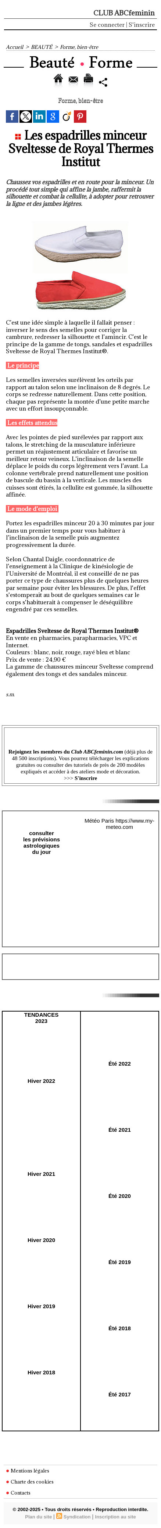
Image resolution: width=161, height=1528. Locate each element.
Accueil (14, 47)
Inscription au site (115, 1517)
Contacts (18, 1492)
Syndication (77, 1517)
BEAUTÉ (41, 47)
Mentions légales (27, 1470)
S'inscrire (142, 24)
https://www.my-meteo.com (130, 823)
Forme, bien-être (79, 47)
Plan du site (38, 1517)
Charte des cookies (30, 1481)
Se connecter (107, 24)
